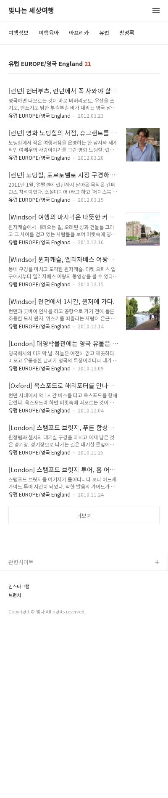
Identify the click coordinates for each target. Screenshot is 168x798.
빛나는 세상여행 (31, 10)
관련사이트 (21, 730)
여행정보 (18, 33)
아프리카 (79, 33)
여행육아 (49, 33)
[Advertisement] (84, 621)
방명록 (126, 33)
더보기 (84, 516)
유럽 (104, 33)
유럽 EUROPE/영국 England (40, 115)
